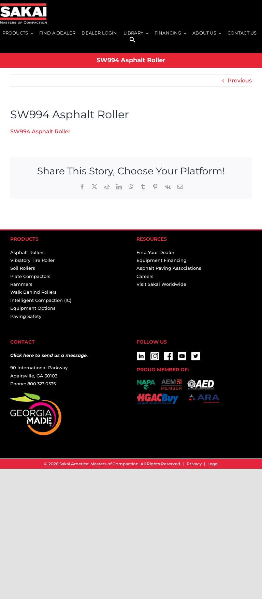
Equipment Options (33, 308)
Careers (145, 276)
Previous (240, 80)
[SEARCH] (132, 40)
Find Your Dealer (155, 252)
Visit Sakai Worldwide (161, 284)
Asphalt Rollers (27, 252)
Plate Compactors (30, 276)
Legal (212, 463)
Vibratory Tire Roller (32, 260)
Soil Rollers (22, 268)
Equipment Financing (161, 260)
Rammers (21, 284)
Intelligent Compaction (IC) (40, 300)
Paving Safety (25, 316)
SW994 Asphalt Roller (40, 131)
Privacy (194, 463)
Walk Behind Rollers (33, 292)
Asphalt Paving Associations (168, 268)
